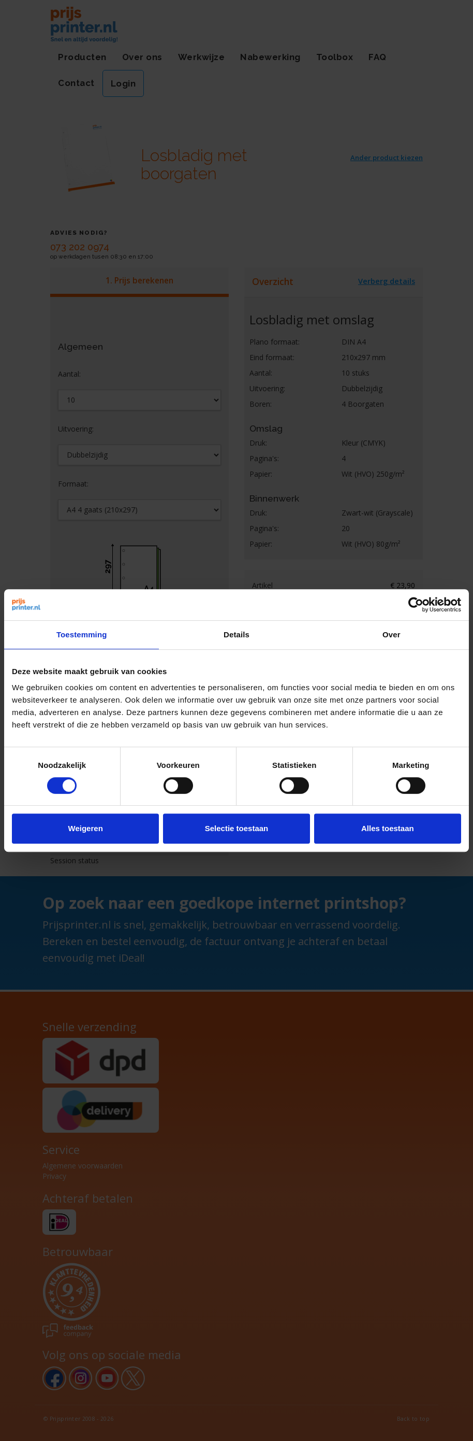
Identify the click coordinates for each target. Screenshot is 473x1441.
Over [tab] (391, 634)
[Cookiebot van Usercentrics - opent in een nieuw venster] (416, 604)
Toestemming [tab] (81, 634)
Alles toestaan (387, 828)
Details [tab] (236, 634)
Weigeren (85, 828)
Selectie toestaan (237, 828)
